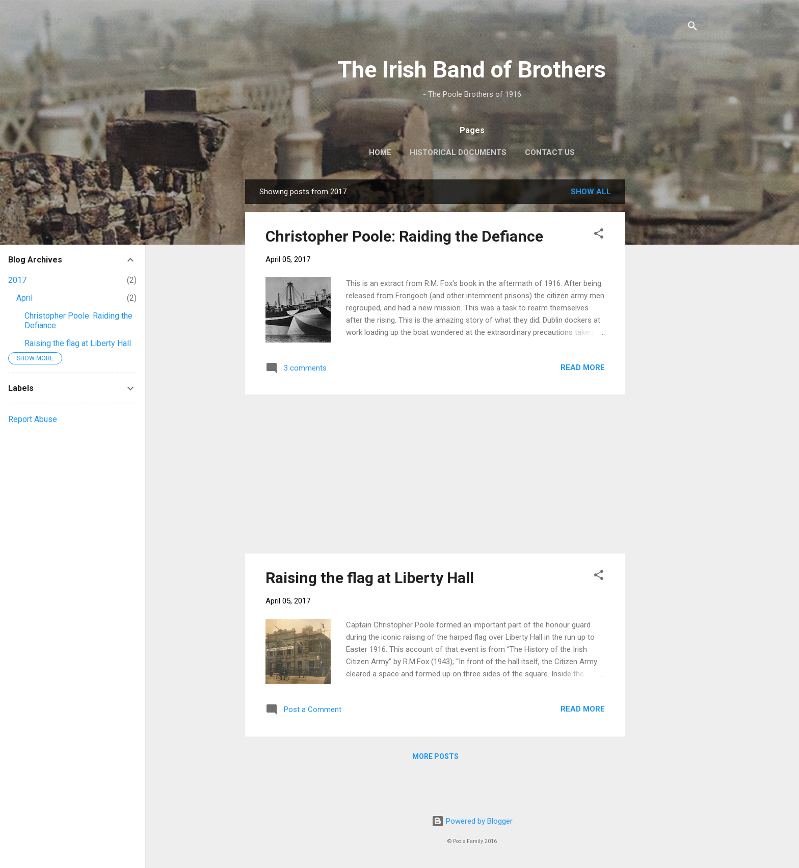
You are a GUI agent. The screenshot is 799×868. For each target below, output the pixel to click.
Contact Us (550, 152)
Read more (583, 367)
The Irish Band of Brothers (472, 69)
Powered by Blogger (472, 821)
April (24, 298)
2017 (17, 280)
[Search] (692, 27)
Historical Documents (458, 152)
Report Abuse (32, 419)
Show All (591, 191)
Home (380, 152)
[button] (599, 235)
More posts (435, 756)
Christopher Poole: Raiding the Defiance (404, 236)
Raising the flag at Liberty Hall (369, 578)
